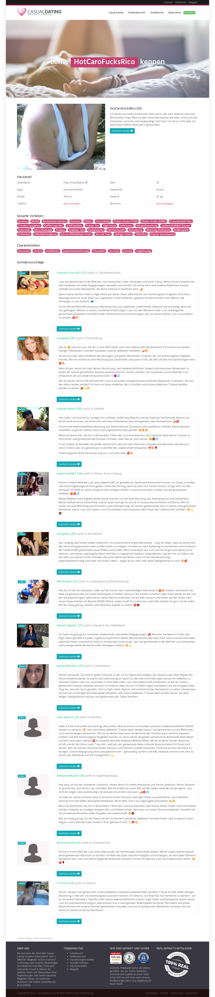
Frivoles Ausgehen (29, 225)
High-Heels (109, 225)
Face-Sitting (103, 221)
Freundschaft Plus (181, 221)
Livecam (168, 2)
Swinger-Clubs (123, 234)
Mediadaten (152, 992)
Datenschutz (176, 992)
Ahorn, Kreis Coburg (107, 474)
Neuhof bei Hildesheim (109, 625)
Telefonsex (180, 2)
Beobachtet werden (55, 221)
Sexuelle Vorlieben (79, 962)
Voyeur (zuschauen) (163, 234)
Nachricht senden (122, 130)
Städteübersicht (136, 13)
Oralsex (60, 230)
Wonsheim (95, 534)
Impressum (191, 992)
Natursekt (24, 230)
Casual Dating (116, 13)
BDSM (35, 221)
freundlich (99, 251)
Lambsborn (102, 666)
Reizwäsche (136, 230)
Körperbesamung (147, 225)
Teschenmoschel (109, 273)
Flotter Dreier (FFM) (126, 221)
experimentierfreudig (76, 251)
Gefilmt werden (53, 225)
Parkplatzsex (96, 230)
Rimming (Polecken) (158, 230)
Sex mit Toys (103, 234)
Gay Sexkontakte (78, 965)
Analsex (23, 221)
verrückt (114, 251)
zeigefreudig (143, 251)
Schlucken (24, 234)
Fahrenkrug (94, 338)
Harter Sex (92, 225)
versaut (127, 251)
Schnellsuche (157, 13)
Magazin (192, 2)
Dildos (88, 221)
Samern (91, 883)
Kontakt (164, 992)
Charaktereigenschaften (82, 959)
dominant (24, 251)
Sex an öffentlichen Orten (76, 234)
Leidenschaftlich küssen (175, 225)
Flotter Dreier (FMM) (153, 221)
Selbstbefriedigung (45, 234)
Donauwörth (101, 843)
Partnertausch (116, 230)
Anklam (99, 409)
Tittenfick (141, 234)
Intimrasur (126, 225)
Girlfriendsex (74, 225)
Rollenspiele (181, 230)
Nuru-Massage (43, 230)
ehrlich (38, 251)
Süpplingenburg (107, 776)
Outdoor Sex (76, 230)
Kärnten (96, 717)
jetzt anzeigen (72, 203)
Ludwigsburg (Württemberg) (109, 581)
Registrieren (182, 13)
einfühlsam (52, 251)
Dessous (75, 221)
